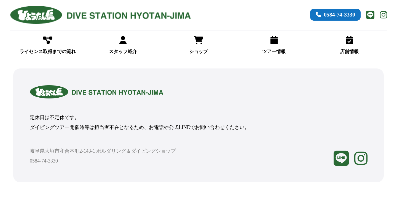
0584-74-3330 (335, 15)
